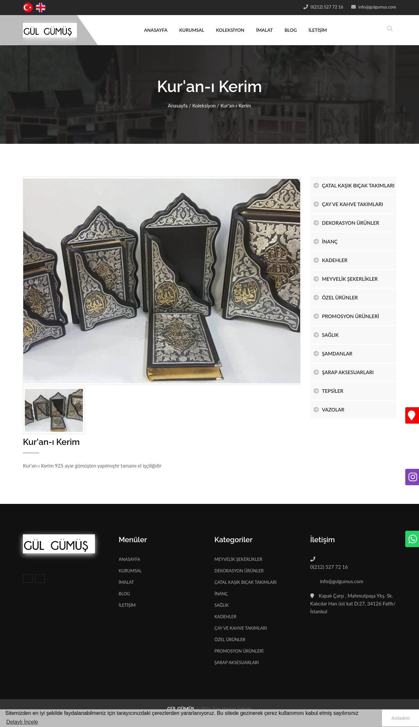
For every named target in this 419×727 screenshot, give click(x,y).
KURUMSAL (191, 30)
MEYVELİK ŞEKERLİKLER (346, 279)
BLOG (290, 30)
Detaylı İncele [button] (22, 722)
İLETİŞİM (317, 30)
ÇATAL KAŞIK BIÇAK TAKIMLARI (354, 185)
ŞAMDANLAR (333, 353)
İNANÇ (326, 241)
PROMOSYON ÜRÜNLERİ (346, 316)
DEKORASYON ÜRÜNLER (346, 223)
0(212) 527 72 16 (326, 7)
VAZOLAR (329, 409)
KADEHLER (331, 260)
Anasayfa (178, 105)
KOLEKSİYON (230, 30)
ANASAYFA (156, 30)
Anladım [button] (400, 718)
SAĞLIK (326, 335)
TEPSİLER (328, 391)
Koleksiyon (203, 105)
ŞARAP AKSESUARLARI (344, 372)
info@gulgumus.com (376, 7)
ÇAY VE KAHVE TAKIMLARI (348, 204)
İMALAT (264, 30)
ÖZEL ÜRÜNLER (336, 297)
